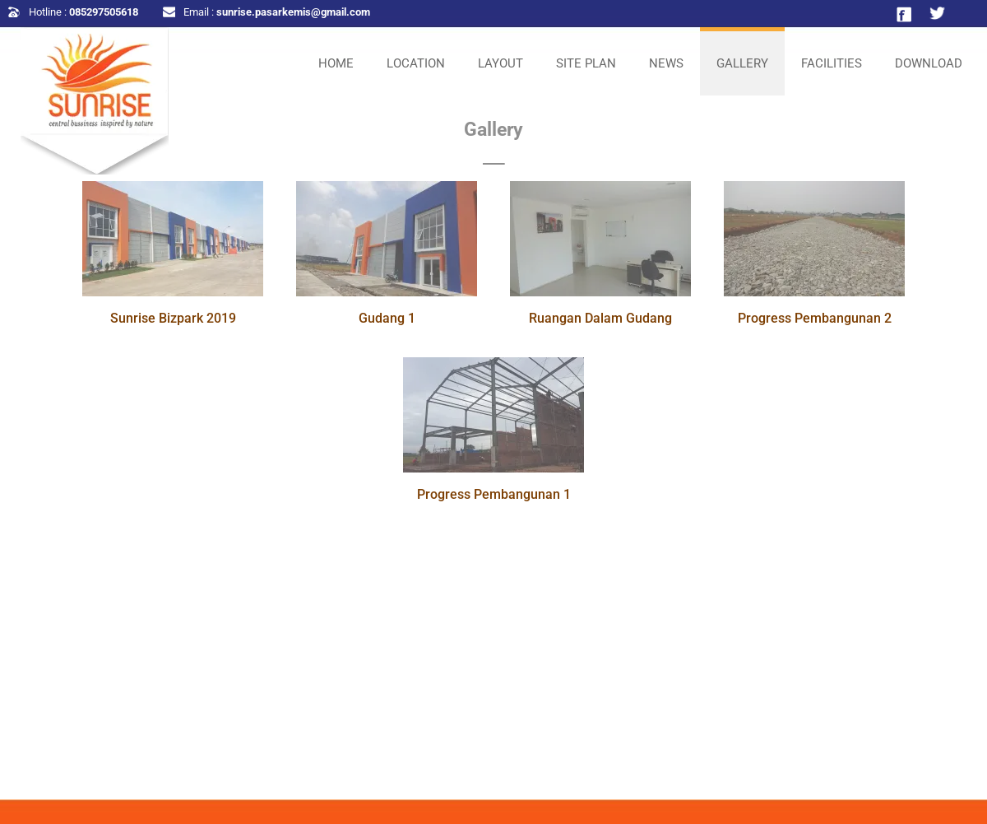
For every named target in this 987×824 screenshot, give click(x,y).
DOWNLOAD (928, 63)
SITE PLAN (586, 63)
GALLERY (742, 63)
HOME (336, 63)
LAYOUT (500, 63)
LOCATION (416, 63)
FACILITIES (831, 63)
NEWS (666, 63)
